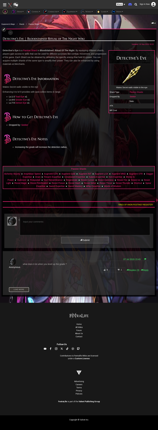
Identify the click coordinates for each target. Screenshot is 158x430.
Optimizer (21, 180)
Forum (79, 330)
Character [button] (51, 11)
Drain (37, 177)
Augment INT (85, 174)
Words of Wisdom (112, 186)
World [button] (86, 11)
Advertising (79, 381)
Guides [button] (102, 11)
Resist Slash (74, 183)
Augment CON (51, 174)
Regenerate (71, 180)
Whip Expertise (93, 186)
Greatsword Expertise (74, 177)
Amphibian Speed (32, 174)
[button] (120, 4)
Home (79, 324)
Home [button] (18, 11)
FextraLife (62, 401)
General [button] (33, 11)
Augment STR (136, 174)
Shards (21, 24)
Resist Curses (87, 180)
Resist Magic (20, 183)
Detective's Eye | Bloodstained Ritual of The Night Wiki (44, 39)
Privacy (79, 391)
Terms (79, 388)
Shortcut (138, 183)
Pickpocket (35, 180)
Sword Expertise (57, 186)
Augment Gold (68, 174)
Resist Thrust (106, 183)
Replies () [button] (133, 270)
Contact (79, 337)
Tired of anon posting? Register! (135, 205)
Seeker (133, 97)
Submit (84, 240)
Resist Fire (122, 180)
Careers (79, 384)
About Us (79, 333)
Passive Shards (34, 24)
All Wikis (79, 327)
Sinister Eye (21, 99)
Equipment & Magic (8, 24)
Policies (79, 394)
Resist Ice (135, 180)
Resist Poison (58, 183)
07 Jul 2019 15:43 (131, 259)
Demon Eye (21, 103)
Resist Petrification (39, 183)
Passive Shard (30, 50)
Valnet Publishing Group (89, 401)
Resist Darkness (106, 180)
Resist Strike (90, 183)
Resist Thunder (123, 183)
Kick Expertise (115, 177)
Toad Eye (19, 96)
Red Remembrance (53, 180)
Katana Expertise (97, 177)
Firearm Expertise (52, 177)
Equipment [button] (69, 11)
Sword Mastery (75, 186)
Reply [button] (145, 270)
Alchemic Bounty (12, 174)
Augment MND (119, 174)
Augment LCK (101, 174)
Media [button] (117, 11)
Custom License (82, 358)
